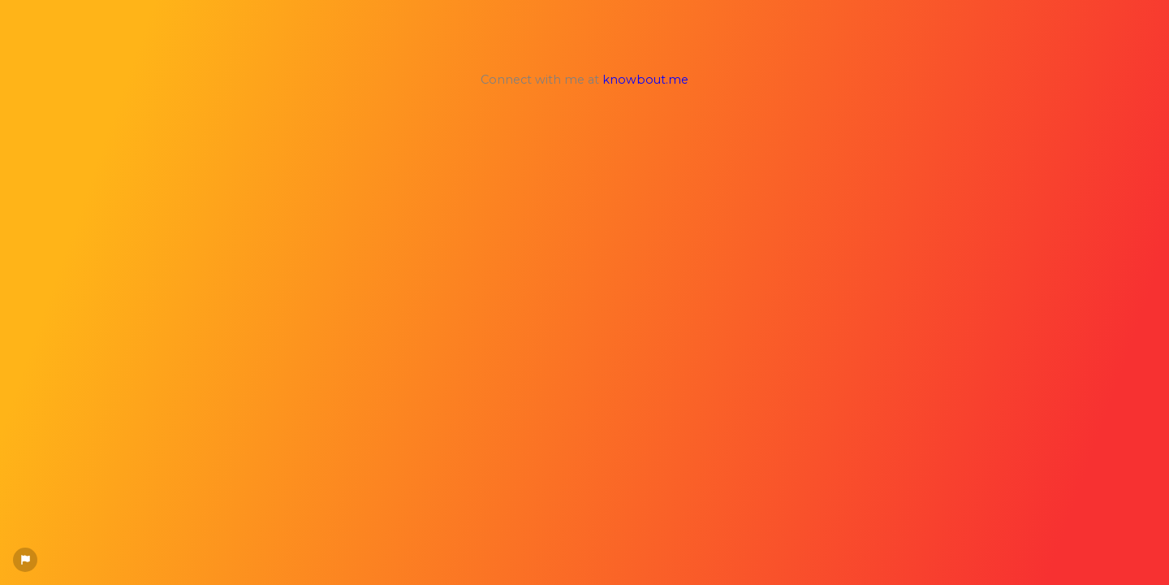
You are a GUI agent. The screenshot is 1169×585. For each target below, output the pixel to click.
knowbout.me (645, 79)
